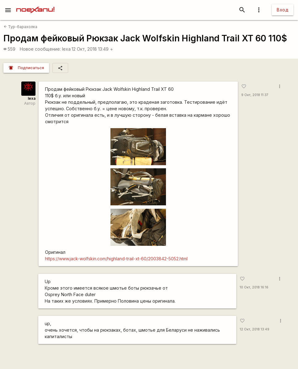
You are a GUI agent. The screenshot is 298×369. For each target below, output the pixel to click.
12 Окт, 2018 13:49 (92, 49)
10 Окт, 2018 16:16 (254, 287)
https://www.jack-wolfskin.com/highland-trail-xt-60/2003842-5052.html (116, 258)
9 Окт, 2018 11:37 (254, 95)
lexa (66, 49)
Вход (282, 9)
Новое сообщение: (40, 49)
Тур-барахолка (20, 26)
